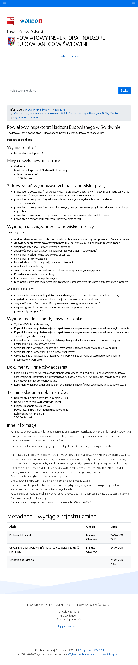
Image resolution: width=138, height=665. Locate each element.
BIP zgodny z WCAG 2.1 (91, 650)
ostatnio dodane (70, 56)
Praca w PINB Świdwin (38, 109)
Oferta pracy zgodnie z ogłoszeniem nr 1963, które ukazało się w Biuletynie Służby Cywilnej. (66, 113)
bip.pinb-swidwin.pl (69, 626)
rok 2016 (60, 109)
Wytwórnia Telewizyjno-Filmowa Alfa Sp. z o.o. (95, 654)
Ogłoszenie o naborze (25, 117)
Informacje (16, 109)
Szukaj (125, 90)
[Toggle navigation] (133, 3)
